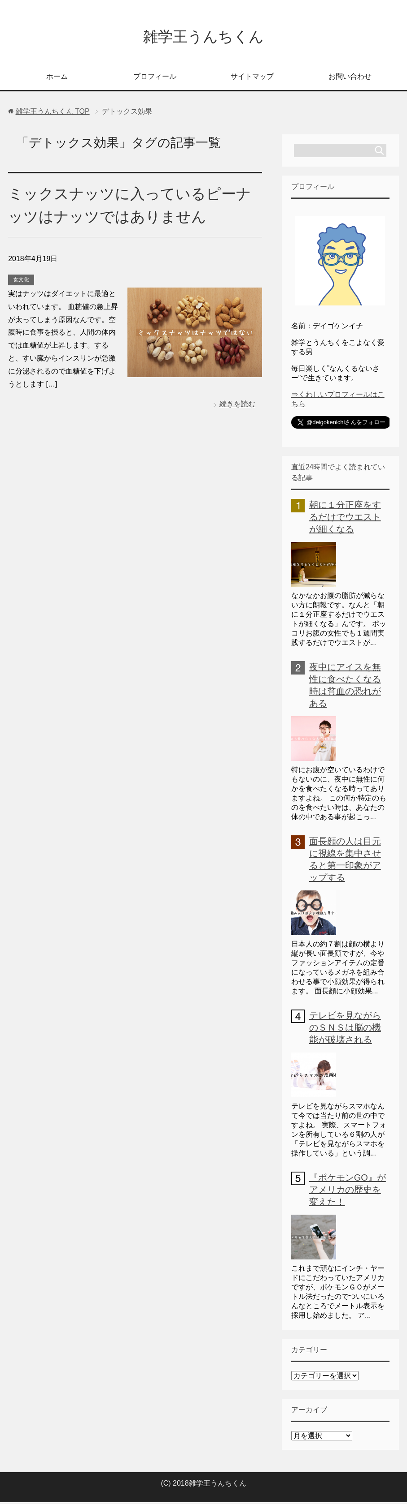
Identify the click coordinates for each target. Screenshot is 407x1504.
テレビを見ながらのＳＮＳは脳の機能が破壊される (345, 1029)
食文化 (21, 281)
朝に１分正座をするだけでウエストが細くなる (345, 519)
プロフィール (154, 78)
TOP (53, 113)
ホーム (57, 78)
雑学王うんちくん (203, 37)
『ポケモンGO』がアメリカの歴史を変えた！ (347, 1191)
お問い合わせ (350, 78)
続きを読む (237, 405)
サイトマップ (252, 78)
